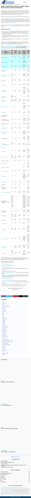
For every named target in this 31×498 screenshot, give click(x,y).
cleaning (27, 20)
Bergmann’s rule (6, 31)
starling (9, 32)
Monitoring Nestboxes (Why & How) (7, 462)
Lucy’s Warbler (3, 163)
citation (7, 490)
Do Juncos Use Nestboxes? (6, 405)
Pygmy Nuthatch (4, 181)
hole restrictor (21, 35)
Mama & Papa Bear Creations (7, 278)
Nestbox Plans (6, 46)
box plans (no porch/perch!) (5, 76)
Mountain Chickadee (5, 167)
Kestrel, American (4, 157)
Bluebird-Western (4, 66)
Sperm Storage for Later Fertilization (8, 451)
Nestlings (2, 427)
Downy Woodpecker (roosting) (5, 124)
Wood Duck (3, 253)
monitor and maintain (24, 25)
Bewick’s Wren (3, 85)
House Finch (3, 147)
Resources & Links (4, 463)
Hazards (2, 380)
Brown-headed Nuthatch (4, 97)
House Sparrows (4, 24)
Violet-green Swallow (5, 238)
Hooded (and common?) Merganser (5, 144)
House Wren (3, 151)
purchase (17, 11)
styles (11, 18)
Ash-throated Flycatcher (3, 71)
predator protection (12, 22)
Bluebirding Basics (24, 46)
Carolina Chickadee (4, 106)
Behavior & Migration (4, 450)
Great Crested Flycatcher (4, 133)
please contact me (12, 488)
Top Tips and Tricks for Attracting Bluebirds (8, 47)
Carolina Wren (3, 112)
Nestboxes (2, 4)
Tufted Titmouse (4, 223)
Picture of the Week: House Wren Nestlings (9, 428)
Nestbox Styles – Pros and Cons (15, 46)
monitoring (4, 21)
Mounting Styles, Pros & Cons (7, 266)
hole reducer (6, 39)
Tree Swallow (3, 229)
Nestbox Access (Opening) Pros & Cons (9, 265)
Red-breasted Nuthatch (5, 192)
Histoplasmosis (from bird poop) (7, 382)
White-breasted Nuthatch (4, 247)
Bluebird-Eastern (4, 57)
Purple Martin (3, 176)
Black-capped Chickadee (3, 91)
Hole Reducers (4, 269)
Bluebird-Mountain (4, 62)
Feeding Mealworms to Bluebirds (7, 467)
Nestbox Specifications (6, 280)
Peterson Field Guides (6, 275)
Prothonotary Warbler (5, 171)
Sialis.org (3, 490)
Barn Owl (2, 75)
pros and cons (25, 18)
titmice (25, 36)
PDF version (25, 284)
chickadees (4, 37)
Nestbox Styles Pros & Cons (7, 264)
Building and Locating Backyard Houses (9, 272)
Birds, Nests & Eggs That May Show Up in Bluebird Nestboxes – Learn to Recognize (13, 465)
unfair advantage (11, 25)
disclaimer (15, 494)
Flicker (2, 128)
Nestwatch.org (4, 47)
